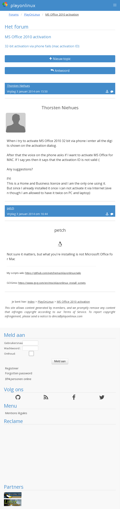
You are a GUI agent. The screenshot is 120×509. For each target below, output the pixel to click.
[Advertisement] (60, 454)
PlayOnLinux (32, 14)
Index (31, 302)
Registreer (11, 368)
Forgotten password (18, 373)
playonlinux (18, 5)
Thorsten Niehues (18, 86)
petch (10, 208)
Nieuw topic (60, 59)
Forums (14, 14)
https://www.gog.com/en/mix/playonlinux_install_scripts (52, 283)
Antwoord (60, 70)
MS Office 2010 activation (73, 302)
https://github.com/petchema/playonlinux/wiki (53, 273)
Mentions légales (16, 413)
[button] (115, 5)
